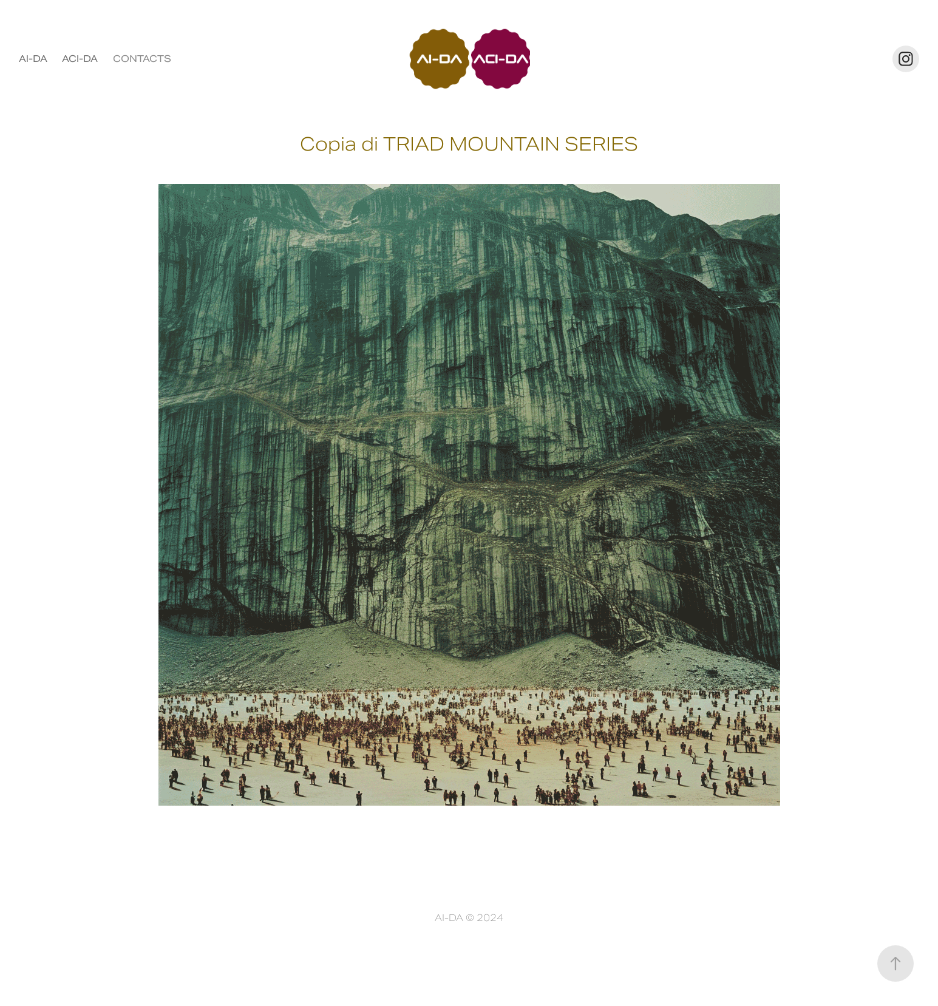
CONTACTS (142, 58)
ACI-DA (80, 58)
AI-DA (33, 58)
